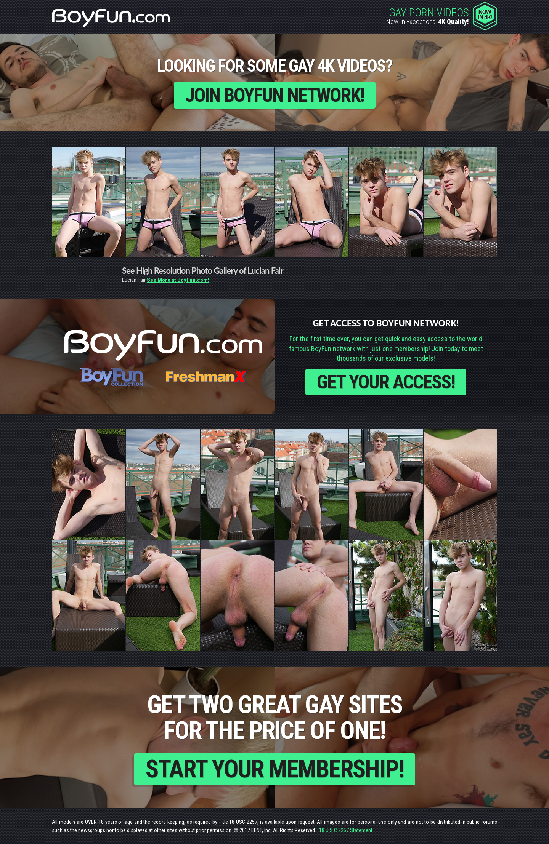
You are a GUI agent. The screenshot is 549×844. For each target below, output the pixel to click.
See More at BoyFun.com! (178, 280)
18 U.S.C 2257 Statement (345, 830)
